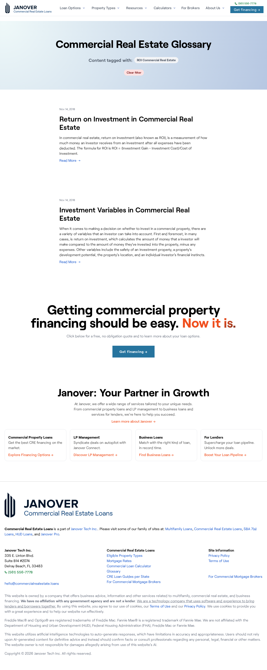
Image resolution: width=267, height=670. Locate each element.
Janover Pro (50, 534)
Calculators (162, 7)
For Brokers (190, 7)
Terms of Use (218, 560)
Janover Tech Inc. (84, 528)
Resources (134, 7)
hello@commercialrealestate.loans (32, 583)
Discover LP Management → (95, 454)
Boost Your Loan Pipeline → (225, 454)
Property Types (103, 7)
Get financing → (247, 9)
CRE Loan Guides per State (128, 576)
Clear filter (134, 72)
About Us (213, 7)
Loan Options (70, 7)
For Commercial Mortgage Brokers (134, 581)
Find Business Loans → (156, 454)
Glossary (114, 571)
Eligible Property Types (125, 555)
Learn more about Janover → (134, 421)
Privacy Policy (219, 555)
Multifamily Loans (178, 528)
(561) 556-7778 (245, 3)
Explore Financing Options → (30, 454)
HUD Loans (24, 534)
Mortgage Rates (119, 560)
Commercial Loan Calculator (129, 566)
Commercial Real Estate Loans (218, 528)
